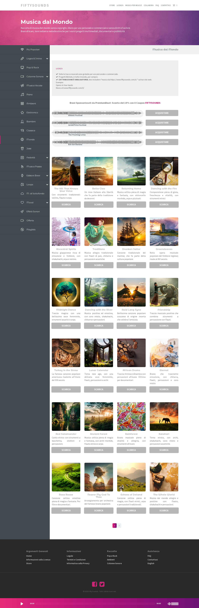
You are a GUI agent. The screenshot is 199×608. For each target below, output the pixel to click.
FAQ (157, 5)
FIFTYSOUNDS (152, 102)
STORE (112, 5)
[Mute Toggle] (169, 603)
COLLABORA (149, 5)
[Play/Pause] (22, 603)
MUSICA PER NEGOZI (133, 5)
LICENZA (120, 5)
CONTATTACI (166, 5)
